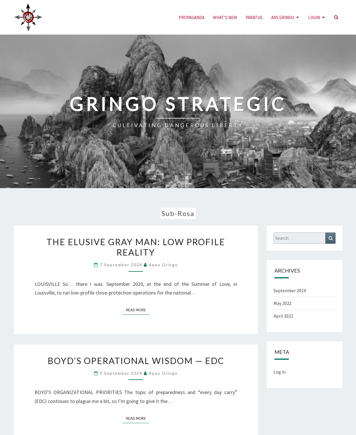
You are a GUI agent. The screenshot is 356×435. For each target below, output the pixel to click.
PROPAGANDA (191, 17)
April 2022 (283, 316)
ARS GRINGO (282, 17)
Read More (137, 309)
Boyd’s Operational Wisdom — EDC (136, 360)
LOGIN (314, 17)
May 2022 (282, 303)
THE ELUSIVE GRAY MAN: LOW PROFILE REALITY (135, 247)
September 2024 (290, 290)
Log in (280, 372)
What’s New (225, 17)
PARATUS (254, 17)
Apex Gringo (163, 264)
